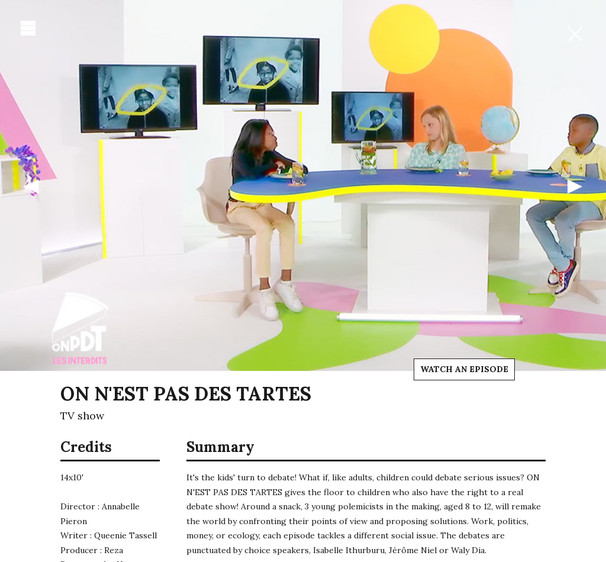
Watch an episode (464, 369)
